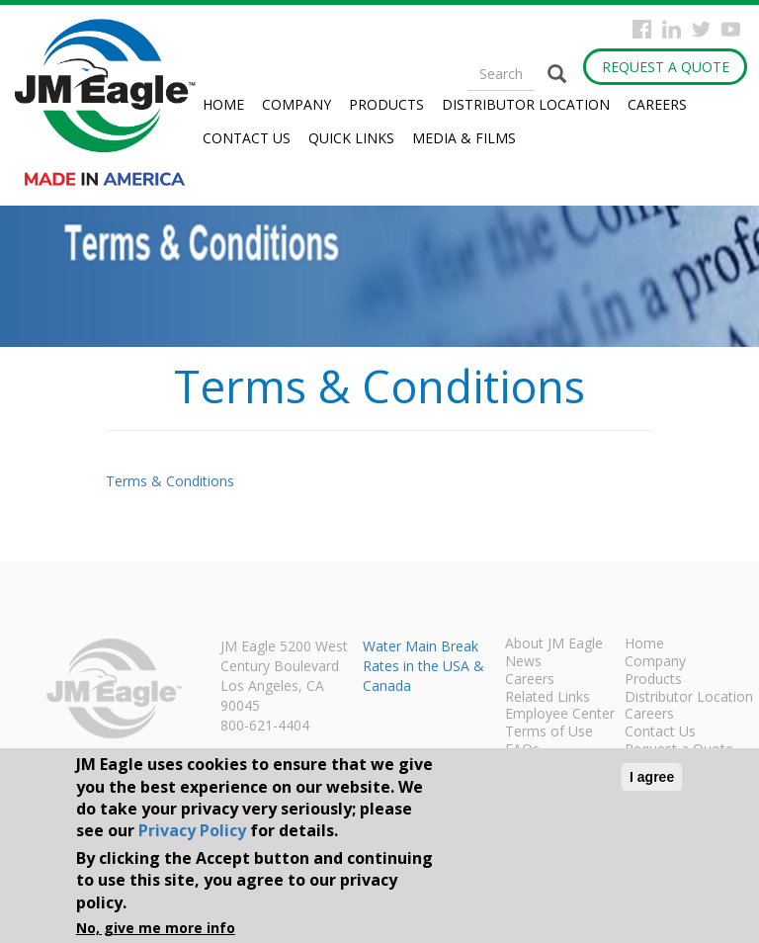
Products (386, 104)
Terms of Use (549, 732)
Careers (657, 104)
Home (223, 104)
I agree (652, 777)
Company (296, 104)
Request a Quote (665, 66)
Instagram (671, 29)
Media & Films (464, 138)
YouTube (730, 29)
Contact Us (247, 138)
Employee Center (560, 715)
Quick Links (351, 138)
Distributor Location (526, 104)
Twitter (701, 29)
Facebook (641, 29)
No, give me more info (155, 927)
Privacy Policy (192, 830)
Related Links (547, 698)
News (523, 662)
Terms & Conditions (170, 481)
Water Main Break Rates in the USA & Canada (423, 666)
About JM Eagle (554, 644)
